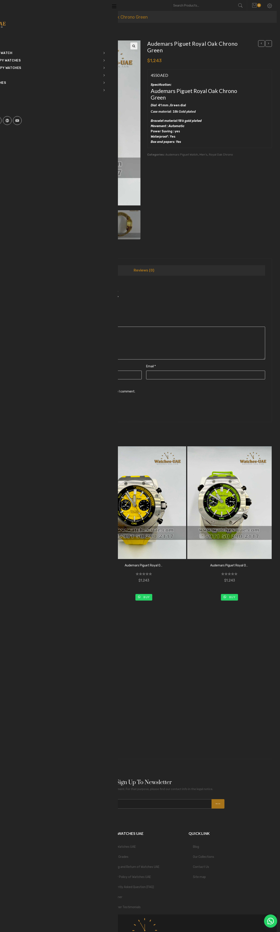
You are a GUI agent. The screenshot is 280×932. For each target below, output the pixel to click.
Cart (26, 844)
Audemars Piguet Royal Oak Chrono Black (58, 716)
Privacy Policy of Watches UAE (129, 875)
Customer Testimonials (124, 905)
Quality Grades (118, 855)
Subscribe (208, 801)
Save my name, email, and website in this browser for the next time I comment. (79, 392)
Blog (196, 844)
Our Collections (203, 855)
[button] (269, 921)
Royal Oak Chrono (221, 154)
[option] (31, 225)
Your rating (31, 308)
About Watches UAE (122, 844)
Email (151, 367)
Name (28, 367)
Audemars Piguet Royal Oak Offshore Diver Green (229, 566)
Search (242, 5)
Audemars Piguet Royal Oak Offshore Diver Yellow (144, 566)
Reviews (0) (144, 271)
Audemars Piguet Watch (181, 154)
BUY (60, 595)
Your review (32, 323)
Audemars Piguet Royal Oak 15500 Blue (58, 566)
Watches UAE (46, 17)
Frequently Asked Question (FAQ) (131, 885)
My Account (31, 855)
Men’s (203, 154)
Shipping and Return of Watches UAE (133, 865)
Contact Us (201, 865)
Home (22, 17)
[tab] (144, 271)
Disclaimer (115, 895)
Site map (199, 875)
